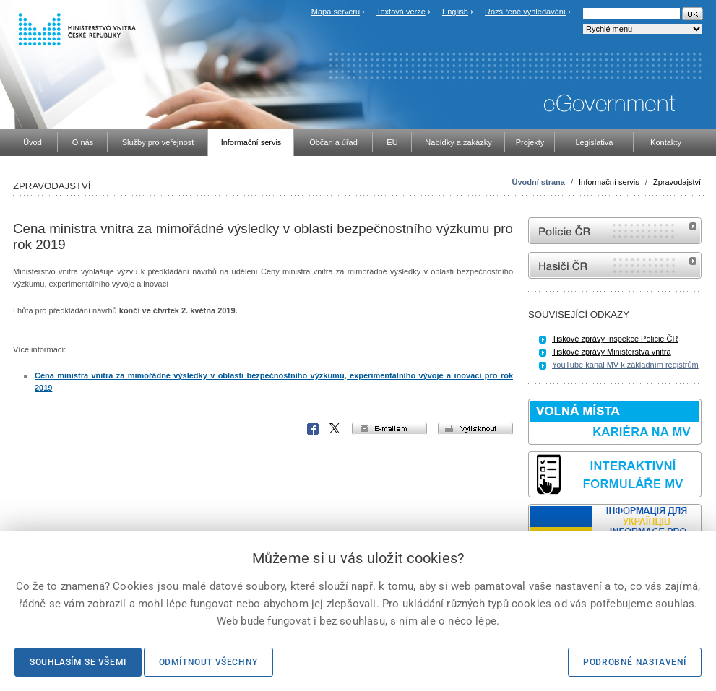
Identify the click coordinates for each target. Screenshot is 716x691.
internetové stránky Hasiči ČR (615, 265)
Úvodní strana (538, 182)
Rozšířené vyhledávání (525, 11)
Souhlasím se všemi (78, 662)
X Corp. (335, 429)
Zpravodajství (677, 182)
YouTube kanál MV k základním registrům (625, 364)
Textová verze (401, 11)
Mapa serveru (335, 11)
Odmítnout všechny (208, 662)
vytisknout (475, 428)
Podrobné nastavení (634, 662)
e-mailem (389, 428)
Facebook (313, 429)
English (455, 11)
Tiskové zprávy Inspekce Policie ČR (615, 338)
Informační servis (609, 182)
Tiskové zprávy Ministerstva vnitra (611, 351)
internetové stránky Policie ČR (615, 230)
